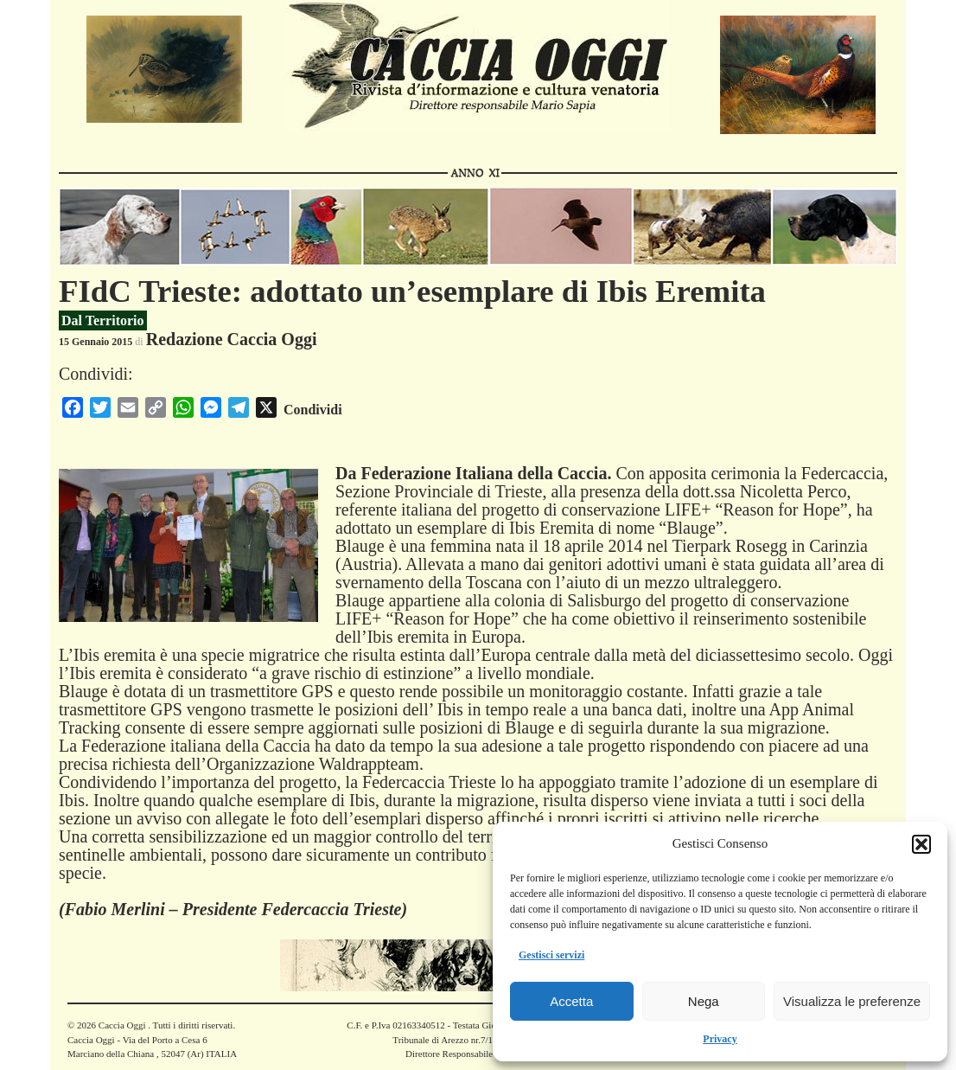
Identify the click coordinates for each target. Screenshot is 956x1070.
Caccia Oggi (122, 1025)
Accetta (571, 1001)
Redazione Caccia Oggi (231, 339)
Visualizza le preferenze (852, 1001)
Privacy (719, 1039)
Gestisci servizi (551, 955)
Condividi (313, 409)
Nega (703, 1001)
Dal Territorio (102, 320)
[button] (921, 844)
